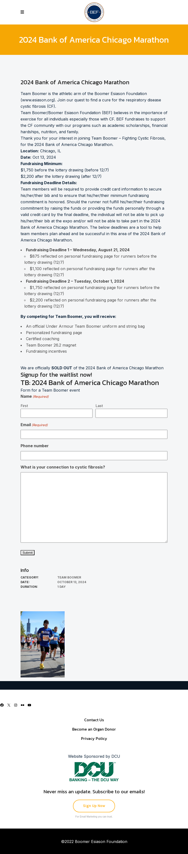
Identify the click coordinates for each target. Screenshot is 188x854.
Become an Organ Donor (94, 729)
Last (99, 405)
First (24, 405)
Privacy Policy (94, 738)
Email (34, 425)
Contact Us (94, 720)
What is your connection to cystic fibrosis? (63, 467)
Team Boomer (69, 577)
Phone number (35, 445)
